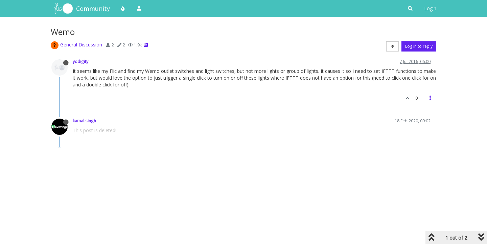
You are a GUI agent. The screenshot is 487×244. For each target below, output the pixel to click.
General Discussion (81, 44)
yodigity (80, 61)
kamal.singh (84, 120)
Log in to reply (419, 46)
